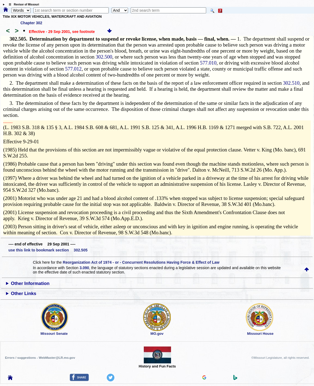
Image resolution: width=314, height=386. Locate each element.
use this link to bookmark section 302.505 (47, 250)
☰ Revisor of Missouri (22, 4)
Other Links (23, 293)
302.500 (104, 57)
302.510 (291, 83)
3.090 (84, 268)
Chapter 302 (31, 23)
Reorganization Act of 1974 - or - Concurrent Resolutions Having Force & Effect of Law (141, 262)
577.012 (73, 69)
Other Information (30, 283)
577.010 (208, 63)
